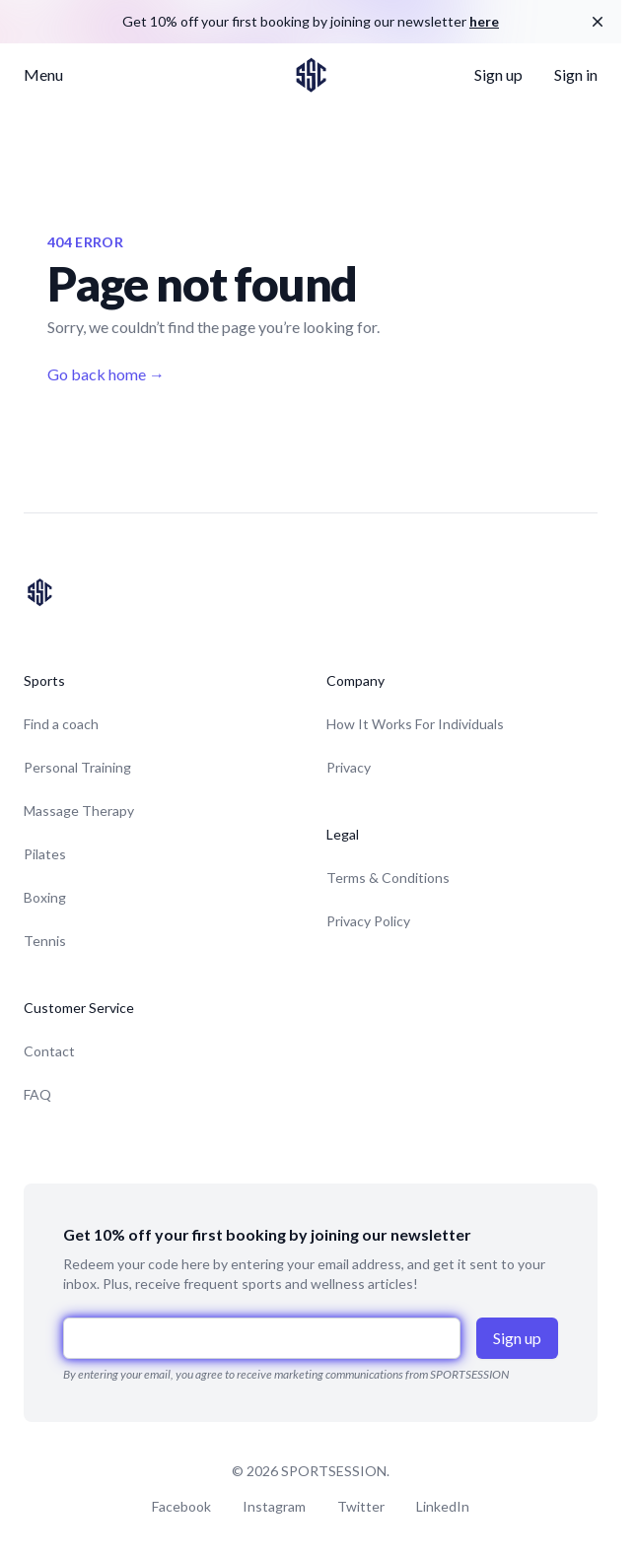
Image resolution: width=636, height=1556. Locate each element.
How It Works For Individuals (415, 723)
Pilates (45, 854)
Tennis (45, 940)
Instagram (274, 1506)
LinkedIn (442, 1506)
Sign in (576, 74)
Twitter (361, 1506)
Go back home (106, 374)
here (484, 21)
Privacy (348, 767)
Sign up (498, 74)
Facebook (181, 1506)
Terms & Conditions (388, 877)
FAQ (37, 1094)
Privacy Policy (368, 921)
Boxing (45, 897)
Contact (49, 1051)
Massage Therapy (79, 810)
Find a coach (61, 723)
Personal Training (77, 767)
